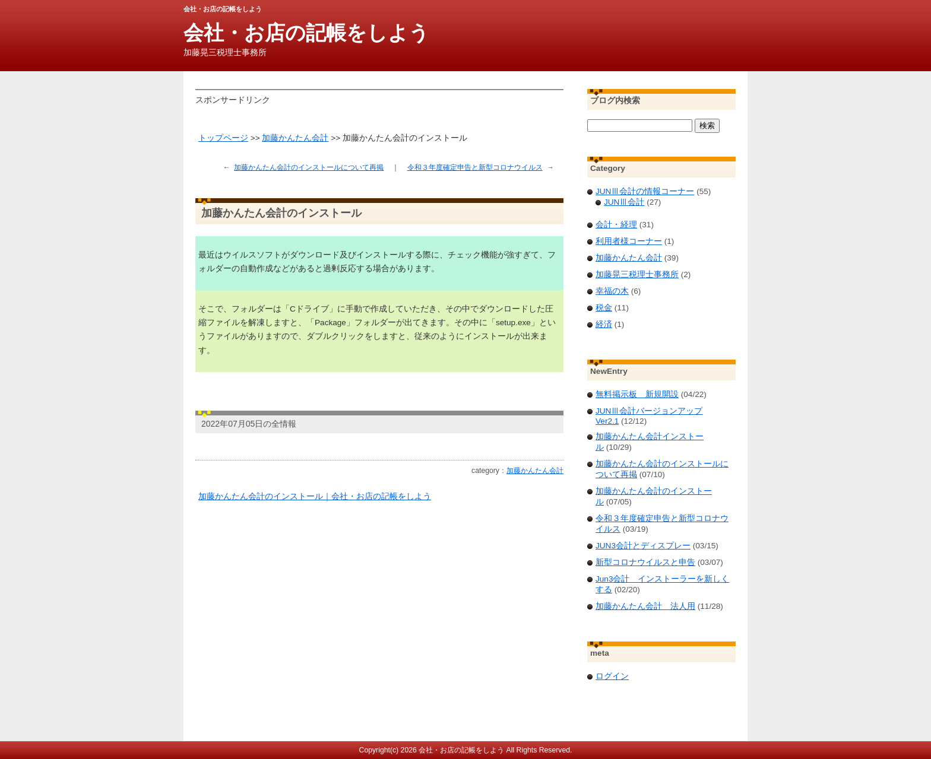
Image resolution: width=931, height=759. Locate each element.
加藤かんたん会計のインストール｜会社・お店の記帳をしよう (314, 496)
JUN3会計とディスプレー (643, 545)
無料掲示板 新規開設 (637, 394)
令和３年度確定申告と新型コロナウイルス (475, 167)
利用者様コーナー (629, 241)
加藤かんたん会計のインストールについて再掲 (309, 167)
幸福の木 (612, 291)
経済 (604, 324)
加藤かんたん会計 (295, 138)
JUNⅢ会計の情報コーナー (645, 191)
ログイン (612, 676)
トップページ (223, 138)
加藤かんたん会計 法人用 (645, 606)
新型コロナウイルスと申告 (645, 562)
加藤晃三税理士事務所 (637, 274)
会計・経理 (616, 224)
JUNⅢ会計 (624, 202)
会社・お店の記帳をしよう (306, 32)
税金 (604, 307)
